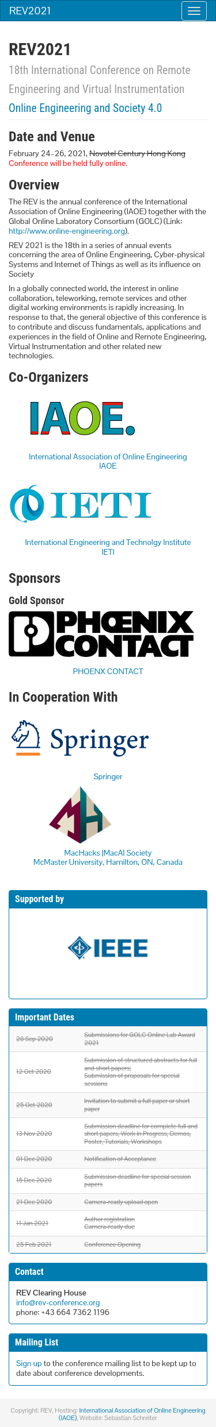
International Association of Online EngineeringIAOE (108, 461)
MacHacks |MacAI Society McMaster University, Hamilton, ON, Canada (108, 858)
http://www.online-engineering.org (67, 231)
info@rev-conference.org (58, 1302)
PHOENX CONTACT (108, 671)
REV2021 (30, 10)
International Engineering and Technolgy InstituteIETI (108, 547)
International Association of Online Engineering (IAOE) (132, 1414)
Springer (107, 776)
